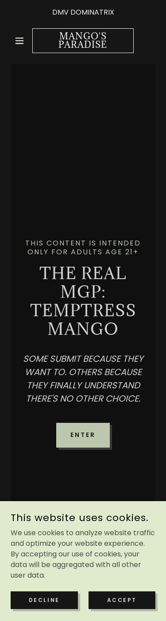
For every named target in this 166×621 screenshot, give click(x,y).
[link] (83, 40)
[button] (21, 41)
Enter (83, 434)
